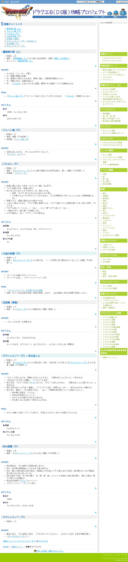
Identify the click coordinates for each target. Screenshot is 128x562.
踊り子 (105, 203)
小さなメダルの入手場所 (112, 143)
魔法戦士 (106, 218)
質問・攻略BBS (109, 308)
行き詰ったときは (110, 94)
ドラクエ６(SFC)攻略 (111, 335)
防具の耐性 (107, 184)
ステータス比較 (109, 250)
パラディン (107, 221)
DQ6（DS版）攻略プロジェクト (50, 551)
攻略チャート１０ (110, 357)
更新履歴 (14, 2)
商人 (104, 211)
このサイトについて (111, 300)
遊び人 (105, 213)
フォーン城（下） (14, 31)
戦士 (104, 194)
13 (44, 541)
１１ (107, 61)
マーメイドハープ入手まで (113, 75)
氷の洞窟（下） (13, 44)
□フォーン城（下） (12, 130)
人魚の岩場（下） (14, 36)
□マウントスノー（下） (14, 517)
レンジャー (107, 225)
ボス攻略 (106, 262)
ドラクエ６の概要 (110, 288)
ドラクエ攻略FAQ (110, 317)
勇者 (104, 230)
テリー (33, 383)
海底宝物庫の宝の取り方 (112, 99)
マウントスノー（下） (16, 46)
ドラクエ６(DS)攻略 (111, 337)
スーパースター (109, 228)
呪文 (104, 271)
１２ (112, 61)
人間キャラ (107, 245)
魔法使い (106, 198)
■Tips (3, 92)
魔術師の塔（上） (14, 29)
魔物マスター (108, 208)
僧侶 (104, 201)
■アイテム (6, 105)
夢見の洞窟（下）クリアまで (114, 70)
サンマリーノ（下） (22, 171)
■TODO (4, 70)
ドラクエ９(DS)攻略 (111, 344)
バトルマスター (109, 216)
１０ (103, 61)
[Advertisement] (32, 557)
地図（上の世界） (61, 58)
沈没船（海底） (13, 39)
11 (40, 541)
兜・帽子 (106, 182)
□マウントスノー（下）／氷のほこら (21, 356)
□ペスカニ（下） (10, 164)
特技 (104, 274)
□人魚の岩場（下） (12, 253)
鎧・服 (105, 179)
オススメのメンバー (111, 92)
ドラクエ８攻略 (109, 342)
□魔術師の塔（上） (12, 52)
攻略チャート (106, 17)
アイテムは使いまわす (112, 97)
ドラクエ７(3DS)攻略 (111, 339)
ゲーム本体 (107, 286)
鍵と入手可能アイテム (112, 119)
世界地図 (106, 114)
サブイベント (108, 80)
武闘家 (105, 196)
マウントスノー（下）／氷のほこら (22, 41)
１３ (116, 61)
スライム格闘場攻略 (111, 165)
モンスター (107, 259)
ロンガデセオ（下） (17, 536)
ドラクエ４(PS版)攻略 (111, 327)
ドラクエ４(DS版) (110, 330)
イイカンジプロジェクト (112, 558)
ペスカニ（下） (13, 34)
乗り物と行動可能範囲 (112, 121)
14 (47, 541)
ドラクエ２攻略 (109, 322)
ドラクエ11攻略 (109, 347)
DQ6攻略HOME (109, 298)
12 (42, 541)
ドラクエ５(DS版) (110, 332)
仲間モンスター (109, 247)
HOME (5, 2)
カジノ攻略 (107, 155)
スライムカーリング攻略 (112, 157)
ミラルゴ (16, 84)
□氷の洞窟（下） (10, 446)
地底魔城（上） (21, 58)
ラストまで (107, 77)
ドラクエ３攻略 (109, 325)
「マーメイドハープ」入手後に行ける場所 (25, 290)
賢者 (104, 223)
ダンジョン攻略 (109, 131)
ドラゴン (106, 233)
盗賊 (104, 206)
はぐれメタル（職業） (112, 235)
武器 (104, 174)
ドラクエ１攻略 (109, 320)
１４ (120, 61)
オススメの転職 (109, 89)
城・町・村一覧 (109, 116)
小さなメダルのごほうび (112, 145)
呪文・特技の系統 (110, 276)
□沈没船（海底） (10, 302)
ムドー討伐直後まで (111, 72)
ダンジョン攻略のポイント (113, 133)
